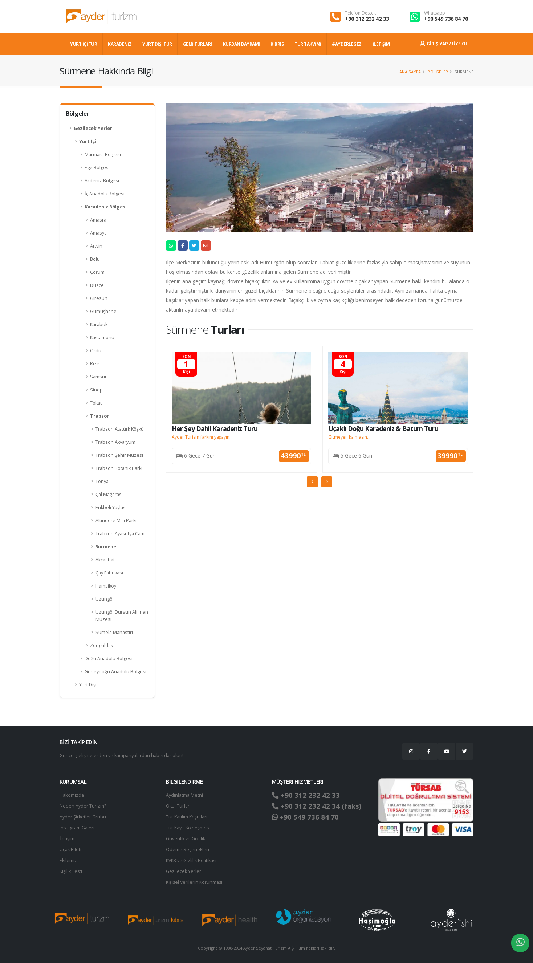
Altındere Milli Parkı (116, 520)
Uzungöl (104, 599)
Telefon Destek (360, 13)
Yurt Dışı (88, 685)
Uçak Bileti (70, 849)
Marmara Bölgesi (103, 154)
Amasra (98, 220)
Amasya (98, 233)
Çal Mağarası (109, 494)
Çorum (97, 272)
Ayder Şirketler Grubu (83, 817)
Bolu (95, 259)
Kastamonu (102, 337)
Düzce (97, 285)
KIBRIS (277, 44)
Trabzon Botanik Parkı (118, 468)
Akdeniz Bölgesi (102, 181)
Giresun (98, 298)
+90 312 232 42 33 (367, 18)
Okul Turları (178, 806)
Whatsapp (434, 13)
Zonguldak (101, 645)
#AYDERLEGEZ (347, 44)
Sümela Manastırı (114, 632)
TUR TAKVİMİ (307, 44)
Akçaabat (105, 560)
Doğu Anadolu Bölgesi (109, 658)
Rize (94, 364)
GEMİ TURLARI (197, 44)
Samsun (99, 377)
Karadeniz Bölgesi (106, 207)
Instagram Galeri (77, 828)
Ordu (95, 351)
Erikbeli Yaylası (111, 507)
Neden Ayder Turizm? (83, 806)
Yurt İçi (87, 141)
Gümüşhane (103, 311)
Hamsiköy (105, 586)
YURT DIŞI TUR (157, 44)
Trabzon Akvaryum (115, 442)
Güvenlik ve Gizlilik (185, 839)
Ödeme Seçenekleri (187, 849)
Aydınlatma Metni (184, 795)
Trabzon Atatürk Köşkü (119, 429)
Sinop (96, 390)
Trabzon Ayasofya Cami (120, 534)
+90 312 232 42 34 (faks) (317, 806)
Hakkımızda (72, 795)
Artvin (96, 246)
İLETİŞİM (381, 44)
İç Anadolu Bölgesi (105, 194)
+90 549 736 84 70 (446, 18)
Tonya (102, 481)
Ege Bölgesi (97, 167)
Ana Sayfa (410, 71)
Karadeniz (120, 44)
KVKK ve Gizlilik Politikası (191, 860)
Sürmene (105, 547)
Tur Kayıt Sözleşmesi (188, 828)
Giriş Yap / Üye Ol (444, 44)
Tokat (96, 403)
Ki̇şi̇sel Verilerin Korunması (194, 882)
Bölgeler (437, 71)
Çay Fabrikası (109, 573)
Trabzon (100, 416)
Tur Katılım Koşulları (186, 817)
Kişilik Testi (71, 871)
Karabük (98, 324)
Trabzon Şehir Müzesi (119, 455)
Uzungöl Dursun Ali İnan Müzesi (121, 615)
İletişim (67, 839)
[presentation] (312, 481)
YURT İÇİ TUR (83, 44)
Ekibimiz (68, 860)
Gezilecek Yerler (93, 128)
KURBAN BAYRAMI (241, 44)
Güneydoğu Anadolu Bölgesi (115, 672)
